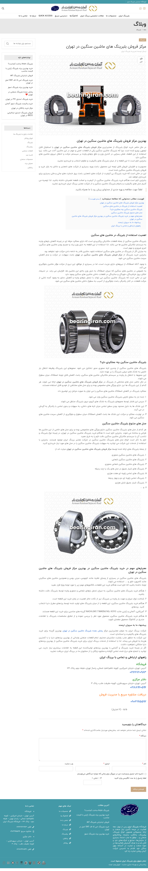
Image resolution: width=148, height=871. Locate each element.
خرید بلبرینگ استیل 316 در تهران (19, 102)
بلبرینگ (138, 33)
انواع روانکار (28, 141)
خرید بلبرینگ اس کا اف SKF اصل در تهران (19, 84)
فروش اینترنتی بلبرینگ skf (21, 78)
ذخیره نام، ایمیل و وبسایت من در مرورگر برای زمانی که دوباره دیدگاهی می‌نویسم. (110, 776)
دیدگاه (142, 738)
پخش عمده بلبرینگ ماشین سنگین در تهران (83, 633)
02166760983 (138, 675)
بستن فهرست (94, 202)
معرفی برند (29, 166)
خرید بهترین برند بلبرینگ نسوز (20, 90)
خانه (145, 33)
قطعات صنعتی (27, 154)
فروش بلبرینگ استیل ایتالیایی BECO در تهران (20, 117)
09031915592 (138, 704)
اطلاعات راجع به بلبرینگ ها (23, 137)
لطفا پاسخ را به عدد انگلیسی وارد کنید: (130, 781)
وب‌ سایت (69, 766)
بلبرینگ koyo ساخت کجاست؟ (20, 66)
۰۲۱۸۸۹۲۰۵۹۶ (138, 690)
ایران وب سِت (115, 867)
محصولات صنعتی (26, 162)
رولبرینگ (29, 149)
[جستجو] (18, 46)
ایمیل (106, 766)
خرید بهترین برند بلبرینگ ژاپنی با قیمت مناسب (19, 72)
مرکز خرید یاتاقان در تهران (22, 111)
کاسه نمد (29, 158)
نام (144, 766)
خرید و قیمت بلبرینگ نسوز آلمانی (19, 106)
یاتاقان (30, 170)
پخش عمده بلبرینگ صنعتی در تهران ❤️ (20, 96)
